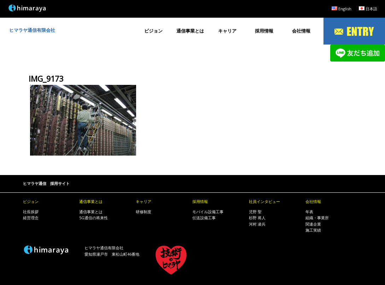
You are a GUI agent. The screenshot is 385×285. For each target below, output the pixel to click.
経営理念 (31, 217)
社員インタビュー (264, 201)
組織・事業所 (317, 217)
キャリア (227, 31)
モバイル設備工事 (207, 211)
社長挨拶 (31, 211)
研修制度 (143, 211)
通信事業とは (190, 31)
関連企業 (313, 224)
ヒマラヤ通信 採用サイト (46, 183)
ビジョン (153, 31)
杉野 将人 (257, 217)
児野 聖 (255, 211)
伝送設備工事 (204, 217)
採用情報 (264, 31)
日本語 (371, 8)
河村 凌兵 (257, 224)
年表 (309, 211)
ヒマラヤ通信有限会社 (32, 30)
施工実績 (313, 230)
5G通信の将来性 (93, 217)
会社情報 (301, 31)
